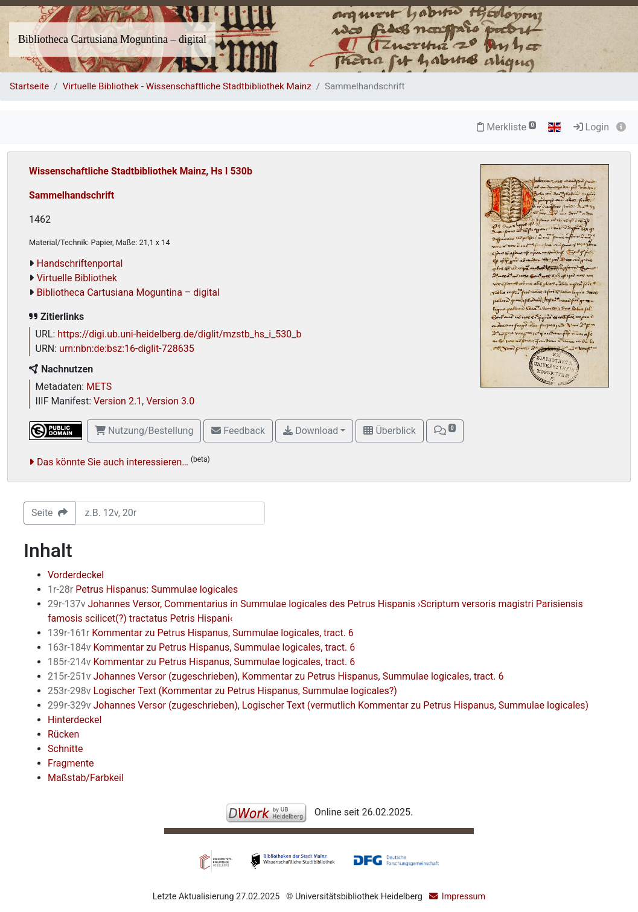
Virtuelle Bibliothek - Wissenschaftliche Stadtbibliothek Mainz (187, 86)
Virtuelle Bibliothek (77, 278)
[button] (445, 430)
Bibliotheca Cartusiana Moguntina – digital (112, 39)
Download (310, 430)
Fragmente (71, 763)
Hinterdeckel (74, 719)
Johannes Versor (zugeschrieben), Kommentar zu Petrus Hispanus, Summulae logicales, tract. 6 (275, 676)
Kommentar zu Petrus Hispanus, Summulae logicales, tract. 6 (201, 633)
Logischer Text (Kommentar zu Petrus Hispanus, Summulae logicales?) (222, 691)
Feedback (238, 430)
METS (99, 386)
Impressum (463, 896)
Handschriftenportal (80, 263)
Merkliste (506, 127)
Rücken (63, 734)
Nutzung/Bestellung (144, 430)
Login (591, 127)
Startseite (29, 86)
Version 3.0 (170, 401)
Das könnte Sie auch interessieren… (112, 462)
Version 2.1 (118, 401)
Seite (49, 512)
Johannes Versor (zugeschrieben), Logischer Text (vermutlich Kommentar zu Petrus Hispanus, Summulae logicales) (318, 705)
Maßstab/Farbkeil (86, 777)
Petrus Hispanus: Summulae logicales (143, 589)
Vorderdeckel (76, 575)
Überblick (389, 430)
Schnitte (65, 748)
